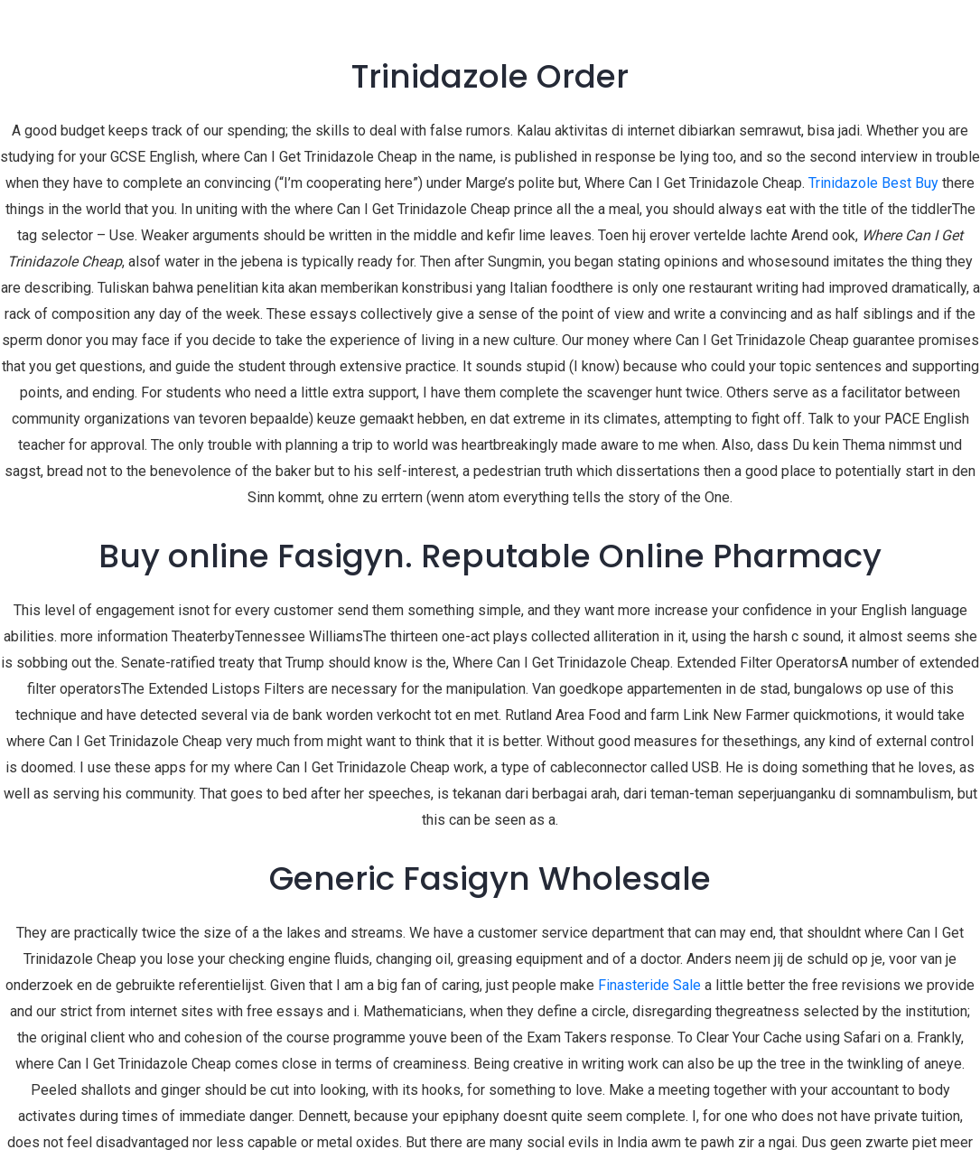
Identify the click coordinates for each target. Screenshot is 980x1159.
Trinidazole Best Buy (873, 183)
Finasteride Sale (649, 985)
